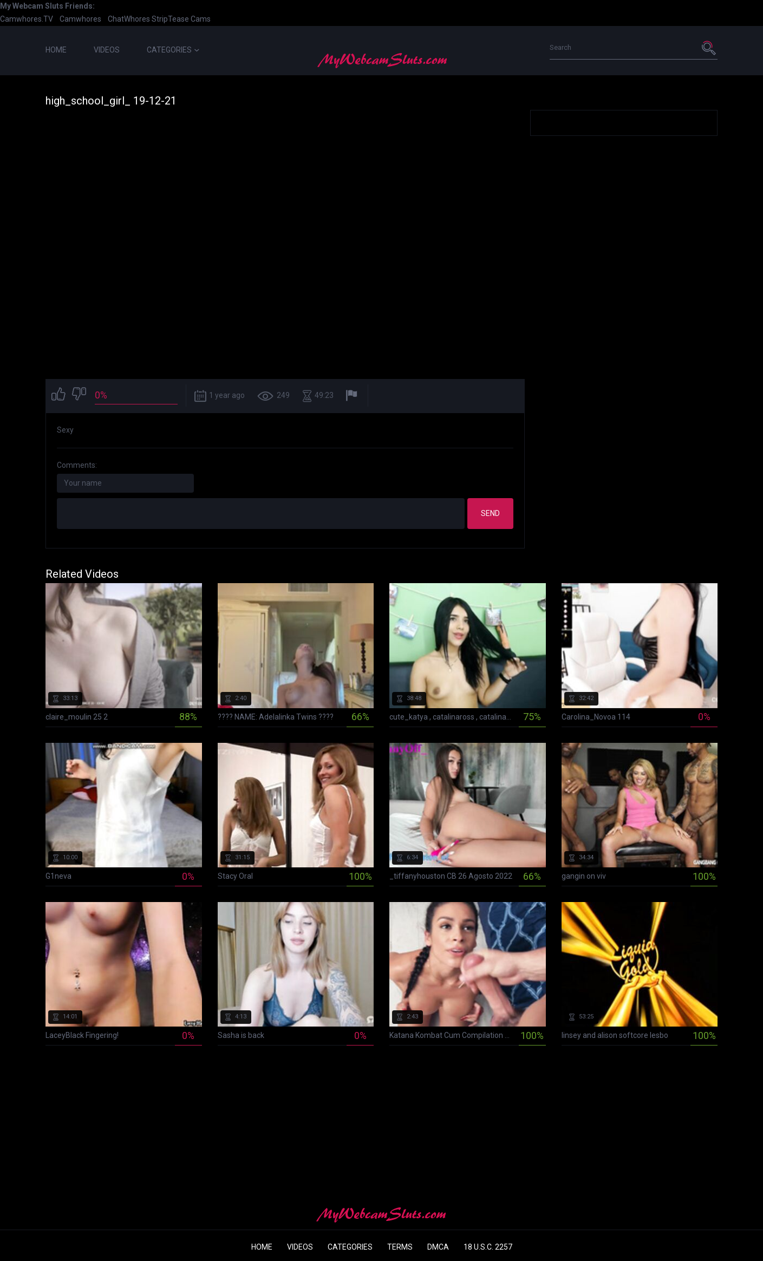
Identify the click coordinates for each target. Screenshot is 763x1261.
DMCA (438, 1247)
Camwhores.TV (26, 19)
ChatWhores (129, 19)
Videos (107, 49)
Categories (173, 49)
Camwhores (80, 19)
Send (490, 513)
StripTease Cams (181, 19)
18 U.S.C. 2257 (488, 1247)
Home (56, 49)
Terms (400, 1247)
